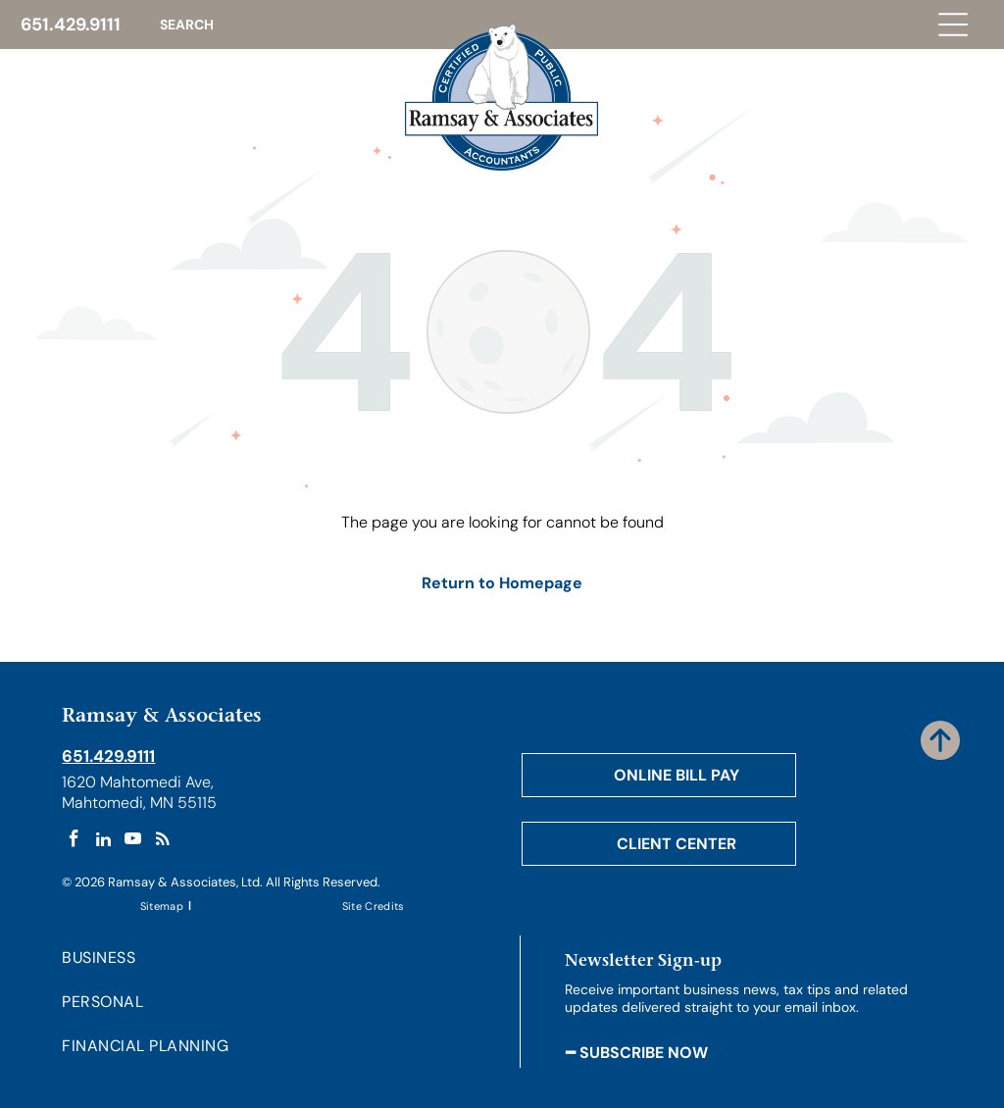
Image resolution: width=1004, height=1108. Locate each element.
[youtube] (133, 841)
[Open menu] (953, 24)
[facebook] (74, 841)
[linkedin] (103, 841)
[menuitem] (163, 905)
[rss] (162, 841)
